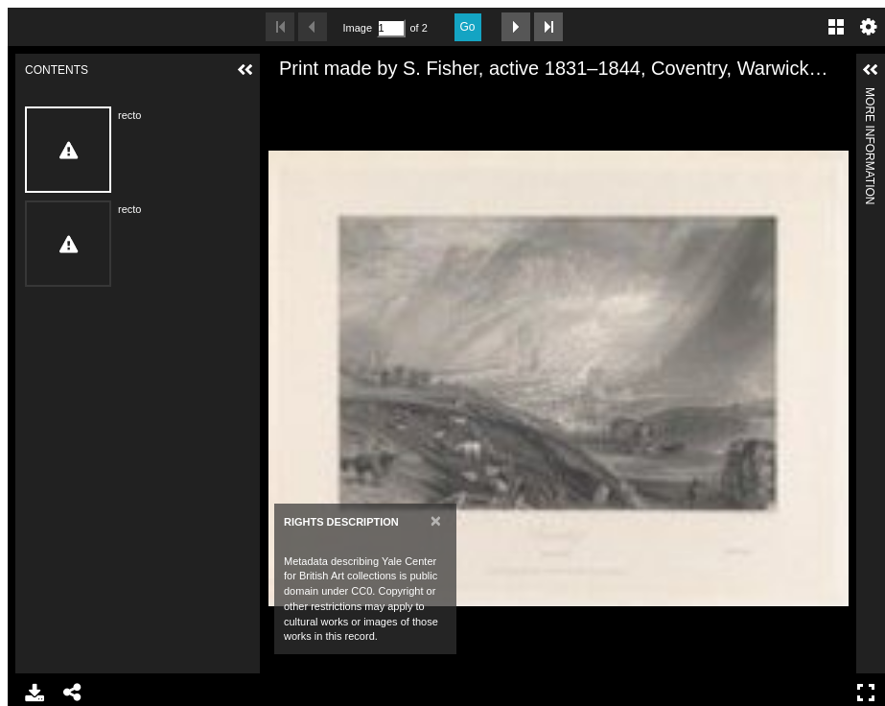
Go (468, 27)
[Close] (436, 520)
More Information (869, 95)
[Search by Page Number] (391, 28)
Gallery (836, 26)
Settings (868, 26)
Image (357, 28)
